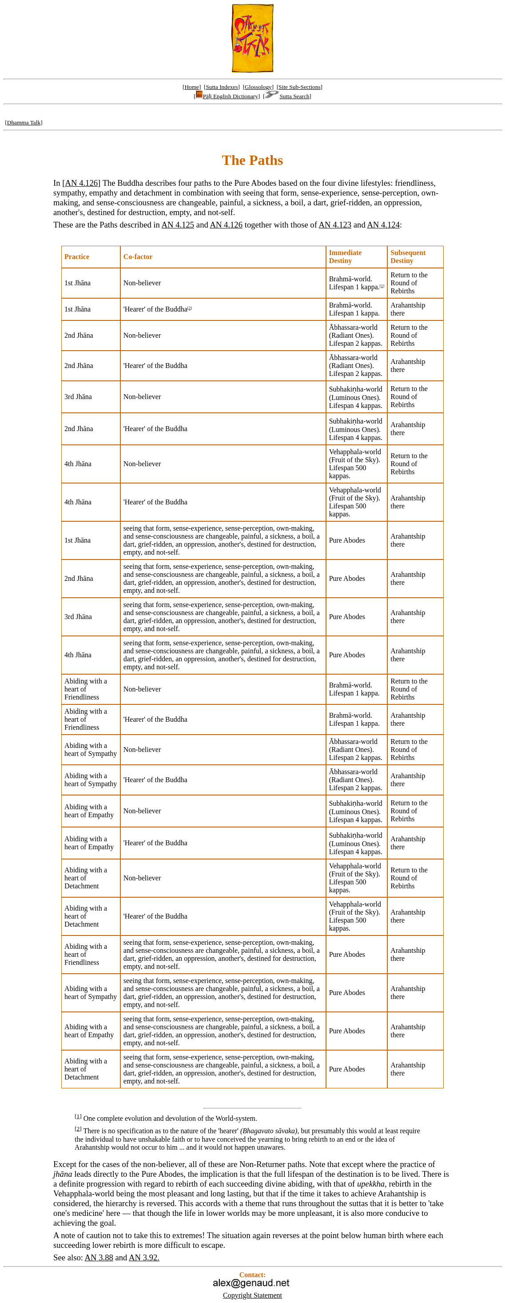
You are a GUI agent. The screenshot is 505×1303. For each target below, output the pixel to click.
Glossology (258, 87)
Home (191, 87)
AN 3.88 (99, 1257)
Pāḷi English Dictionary (227, 96)
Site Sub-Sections (299, 87)
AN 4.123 (335, 224)
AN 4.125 (178, 224)
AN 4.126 (81, 183)
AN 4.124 (383, 224)
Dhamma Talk (23, 122)
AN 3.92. (144, 1257)
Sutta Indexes (222, 87)
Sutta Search (287, 96)
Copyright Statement (252, 1295)
